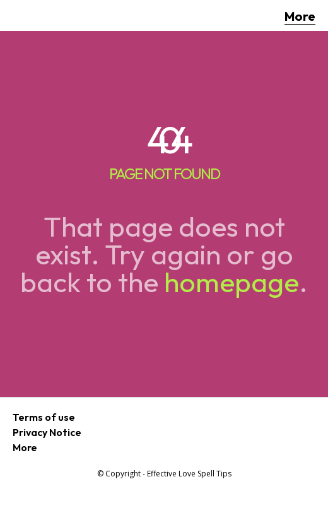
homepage (231, 281)
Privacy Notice (47, 432)
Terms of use (44, 417)
